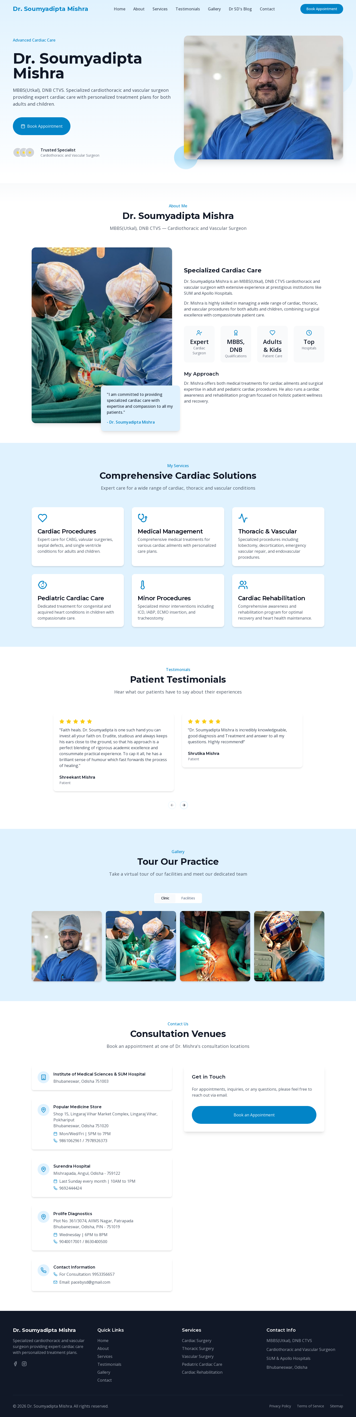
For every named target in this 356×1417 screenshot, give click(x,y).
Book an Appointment (254, 1115)
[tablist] (178, 898)
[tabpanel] (178, 946)
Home (119, 9)
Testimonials (188, 9)
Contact (267, 9)
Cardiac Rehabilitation (202, 1372)
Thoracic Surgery (198, 1348)
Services (160, 9)
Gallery (214, 9)
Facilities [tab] (188, 898)
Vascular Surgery (198, 1356)
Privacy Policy (280, 1406)
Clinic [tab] (165, 898)
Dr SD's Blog (240, 9)
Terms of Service (310, 1406)
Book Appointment (321, 8)
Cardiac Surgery (196, 1340)
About (139, 9)
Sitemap (336, 1406)
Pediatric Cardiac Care (202, 1364)
